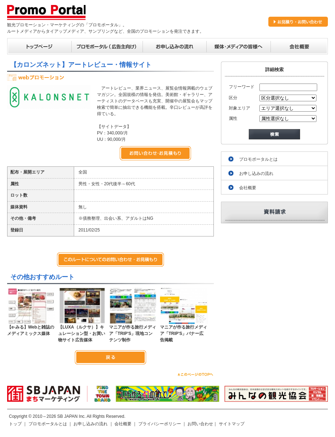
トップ (15, 423)
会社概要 (247, 187)
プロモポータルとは (258, 159)
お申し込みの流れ (256, 173)
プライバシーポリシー (159, 423)
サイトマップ (231, 423)
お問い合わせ (200, 423)
